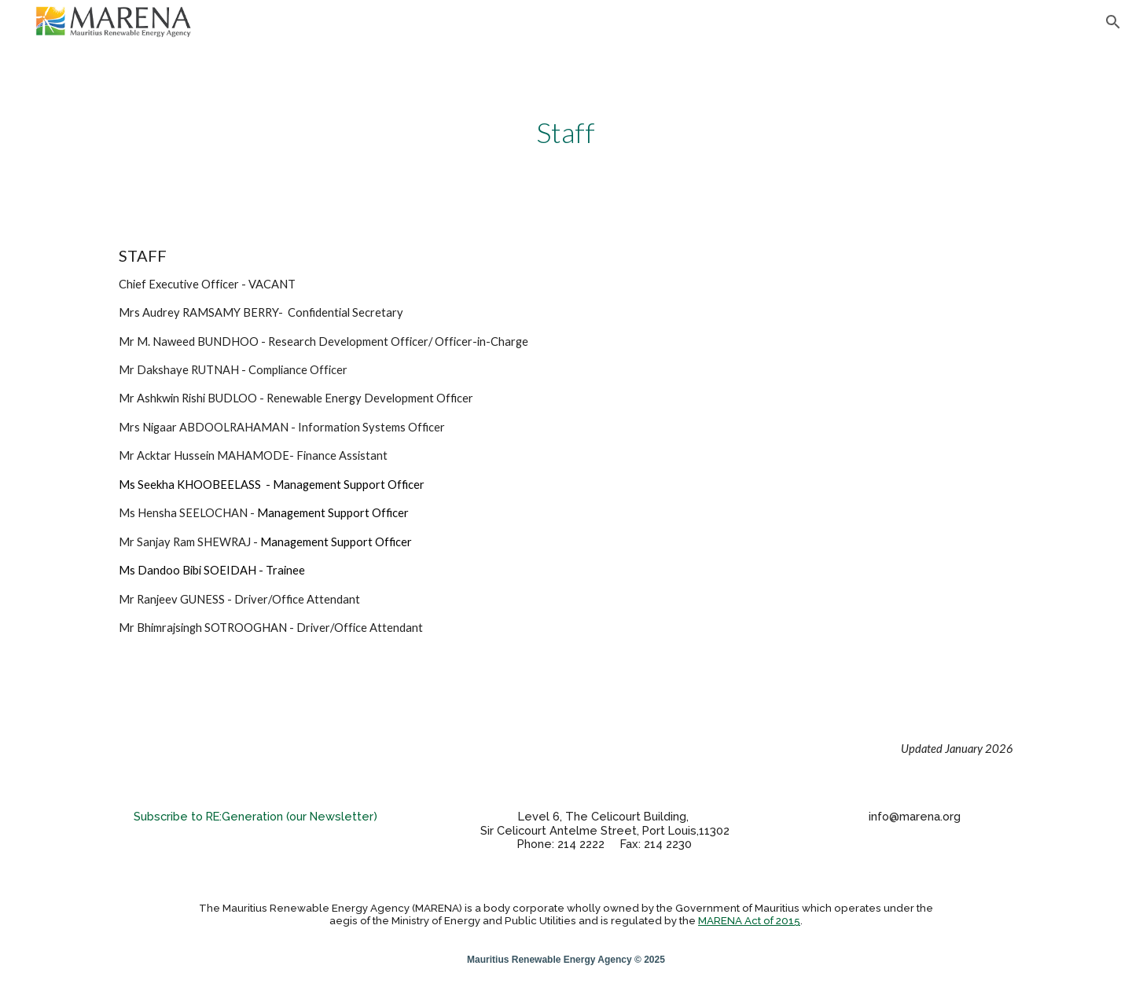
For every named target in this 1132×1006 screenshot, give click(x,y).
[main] (566, 132)
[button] (1113, 22)
